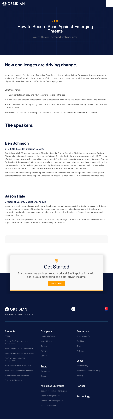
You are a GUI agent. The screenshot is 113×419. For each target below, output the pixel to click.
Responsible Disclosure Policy (88, 370)
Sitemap (80, 375)
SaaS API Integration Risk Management (15, 359)
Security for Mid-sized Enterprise (54, 391)
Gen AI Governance (48, 405)
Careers (44, 346)
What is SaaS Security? (86, 336)
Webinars (80, 351)
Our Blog (80, 341)
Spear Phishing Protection (51, 396)
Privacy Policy (82, 366)
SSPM (7, 336)
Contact (44, 356)
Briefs (79, 346)
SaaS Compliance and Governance (19, 348)
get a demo (56, 285)
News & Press (46, 341)
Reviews (44, 376)
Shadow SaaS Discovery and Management (16, 342)
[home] (13, 3)
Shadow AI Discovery (13, 380)
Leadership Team (48, 336)
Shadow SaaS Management (52, 401)
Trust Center (46, 371)
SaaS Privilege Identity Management (19, 353)
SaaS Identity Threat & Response (18, 365)
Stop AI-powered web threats (17, 375)
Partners (44, 351)
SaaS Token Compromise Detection (19, 370)
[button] (109, 3)
